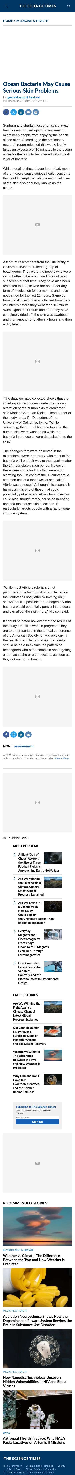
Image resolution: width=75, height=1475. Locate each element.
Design (29, 1465)
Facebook (6, 112)
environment (24, 746)
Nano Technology (45, 1465)
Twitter (13, 112)
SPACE (6, 1432)
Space (19, 1469)
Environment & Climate (41, 1472)
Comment (28, 112)
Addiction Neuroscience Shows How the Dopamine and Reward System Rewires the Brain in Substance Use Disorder (37, 1320)
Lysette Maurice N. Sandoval (23, 97)
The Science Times (38, 6)
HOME (8, 21)
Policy (9, 1469)
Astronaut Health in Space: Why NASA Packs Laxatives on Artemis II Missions (34, 1440)
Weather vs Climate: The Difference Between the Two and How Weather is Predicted (26, 1059)
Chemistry (50, 1469)
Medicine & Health (16, 1472)
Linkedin (21, 112)
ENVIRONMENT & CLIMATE (18, 1249)
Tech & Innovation (12, 1465)
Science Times (61, 758)
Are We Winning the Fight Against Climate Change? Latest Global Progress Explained (31, 886)
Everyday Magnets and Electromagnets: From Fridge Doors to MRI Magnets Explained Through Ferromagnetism (33, 943)
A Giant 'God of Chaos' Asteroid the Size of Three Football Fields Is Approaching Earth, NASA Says (38, 862)
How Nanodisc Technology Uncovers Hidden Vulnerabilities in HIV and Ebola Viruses (34, 1381)
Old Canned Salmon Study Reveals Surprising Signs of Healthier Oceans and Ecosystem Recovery (29, 1035)
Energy (61, 1465)
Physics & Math (34, 1469)
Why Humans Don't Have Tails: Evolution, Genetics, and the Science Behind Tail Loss (26, 1084)
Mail (36, 112)
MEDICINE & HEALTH (32, 21)
